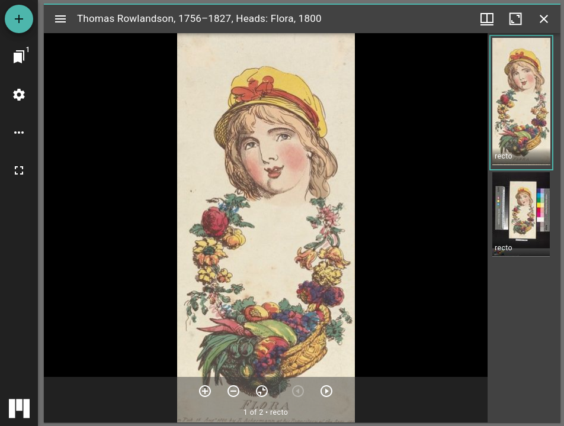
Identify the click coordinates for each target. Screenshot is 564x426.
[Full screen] (19, 170)
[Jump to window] (19, 57)
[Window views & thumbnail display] (487, 19)
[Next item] (326, 391)
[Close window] (544, 19)
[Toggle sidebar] (60, 19)
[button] (521, 102)
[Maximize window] (515, 19)
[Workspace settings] (19, 94)
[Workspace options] (19, 132)
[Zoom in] (205, 391)
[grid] (524, 227)
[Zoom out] (233, 391)
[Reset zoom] (262, 391)
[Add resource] (19, 19)
